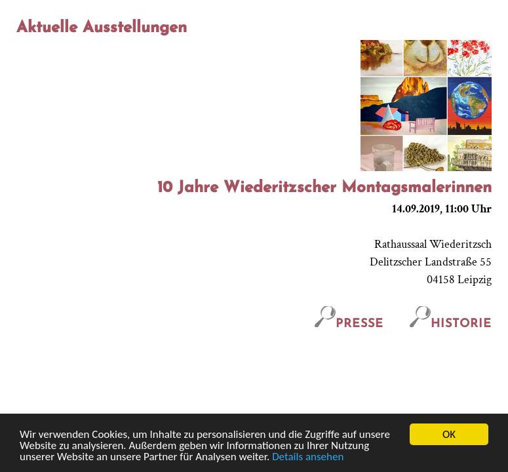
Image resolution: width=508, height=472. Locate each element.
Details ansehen (307, 457)
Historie (451, 324)
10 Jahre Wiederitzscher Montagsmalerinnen (324, 188)
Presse (349, 324)
